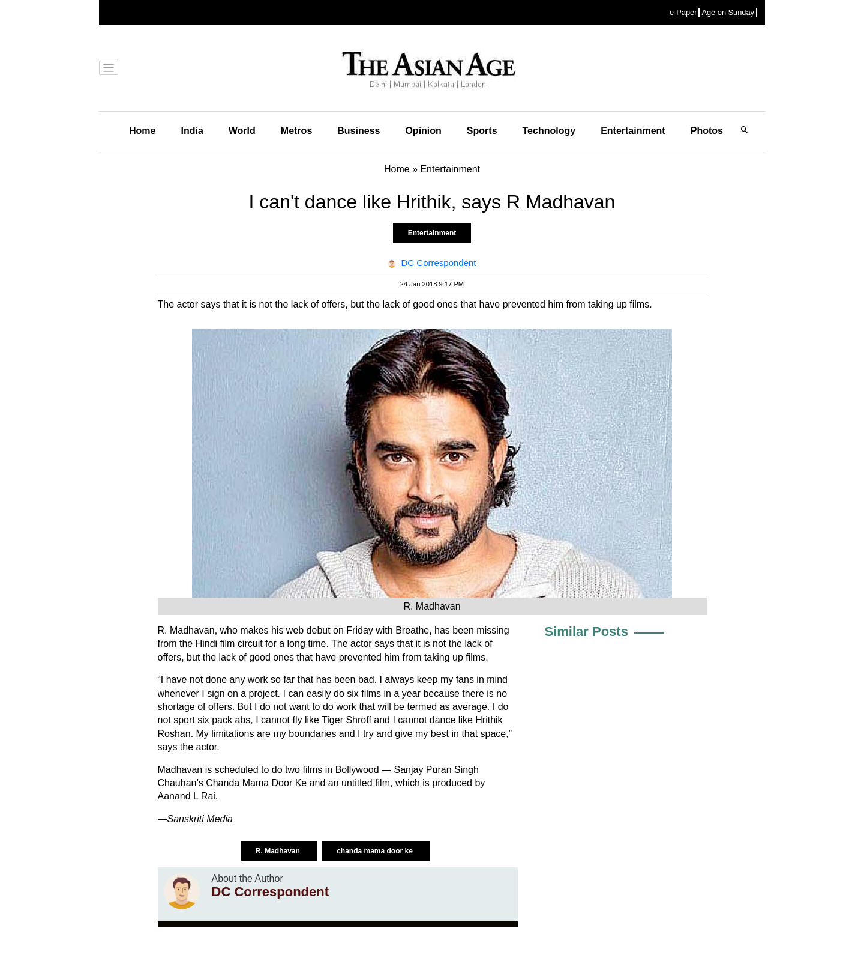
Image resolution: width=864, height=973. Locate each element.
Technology (549, 131)
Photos (707, 131)
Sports (482, 131)
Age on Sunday (727, 12)
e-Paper (683, 12)
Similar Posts (586, 631)
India (192, 131)
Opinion (423, 131)
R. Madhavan (279, 851)
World (242, 131)
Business (358, 131)
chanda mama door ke (376, 851)
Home (142, 131)
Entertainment (633, 131)
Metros (296, 131)
